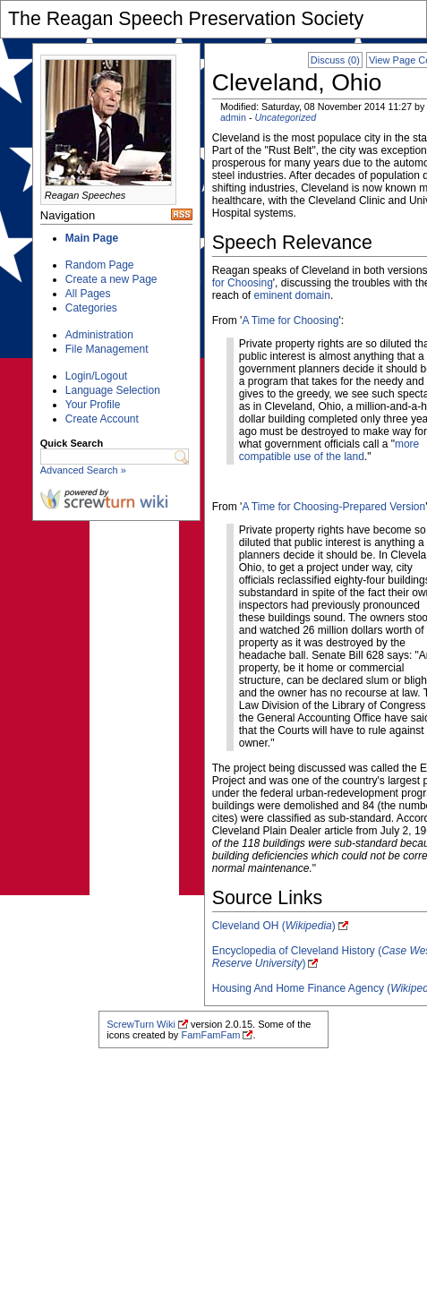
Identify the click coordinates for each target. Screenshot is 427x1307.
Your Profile (93, 404)
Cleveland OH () (274, 925)
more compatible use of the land (329, 450)
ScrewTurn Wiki (141, 1024)
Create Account (102, 419)
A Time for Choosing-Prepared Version (333, 506)
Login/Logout (96, 376)
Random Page (99, 265)
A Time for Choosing (290, 320)
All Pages (88, 293)
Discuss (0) (335, 60)
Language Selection (112, 390)
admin (233, 117)
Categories (91, 308)
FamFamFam (210, 1034)
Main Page (91, 238)
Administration (99, 335)
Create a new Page (111, 279)
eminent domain (291, 295)
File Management (107, 349)
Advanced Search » (83, 470)
